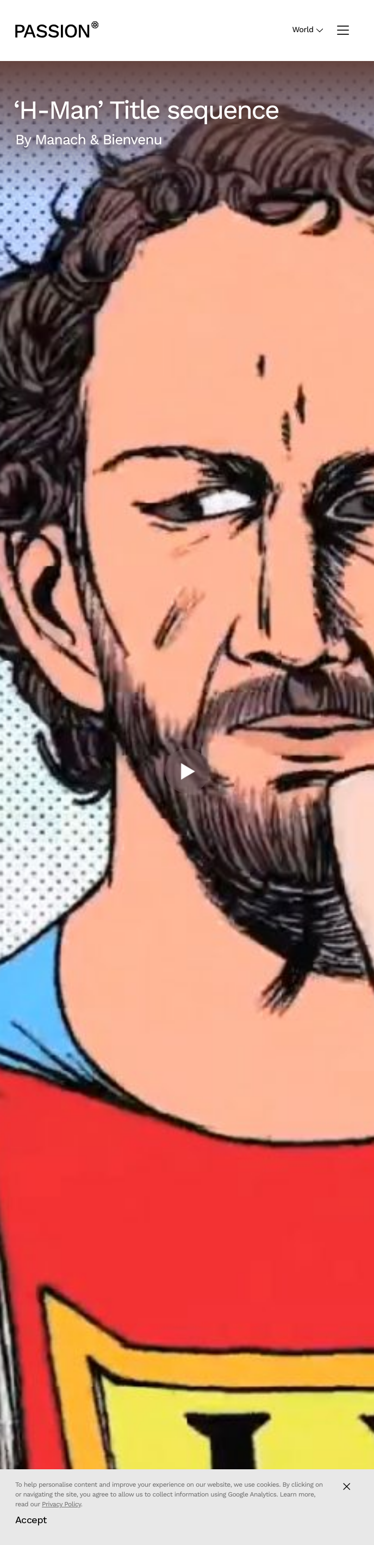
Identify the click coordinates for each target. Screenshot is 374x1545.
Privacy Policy (61, 1504)
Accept (31, 1519)
